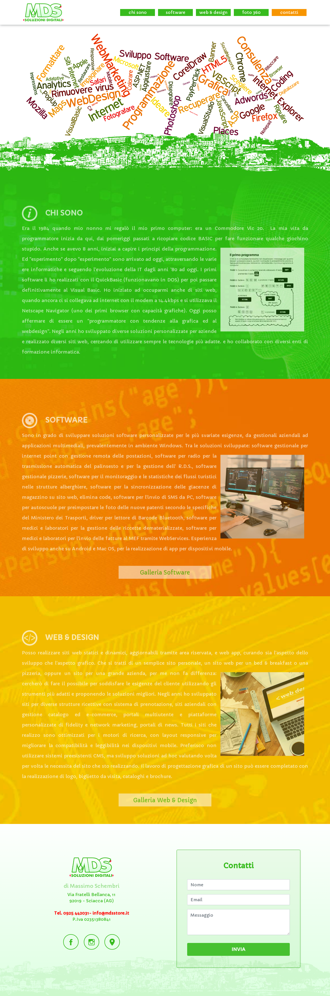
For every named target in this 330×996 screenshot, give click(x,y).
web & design (213, 12)
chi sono (138, 12)
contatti (289, 12)
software (175, 12)
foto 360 (251, 12)
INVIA (239, 949)
